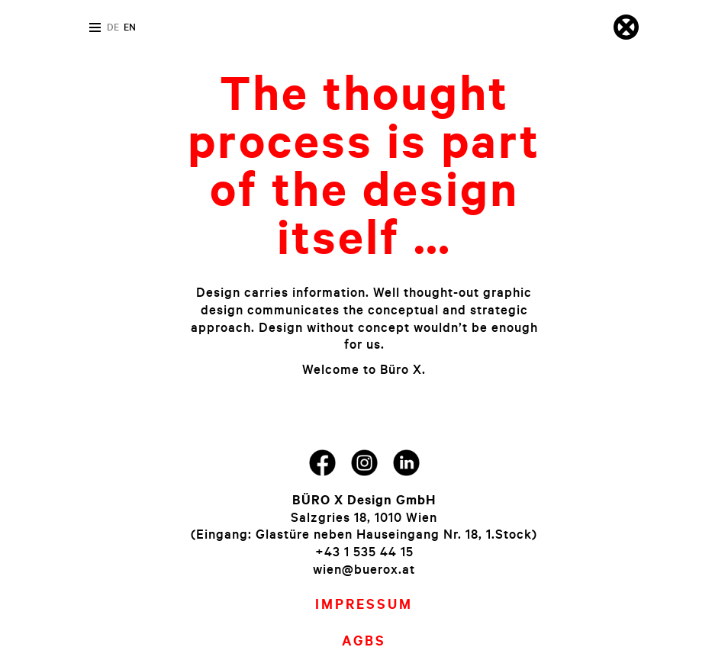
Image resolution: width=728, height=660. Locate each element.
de (113, 27)
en (130, 27)
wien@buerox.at (364, 569)
